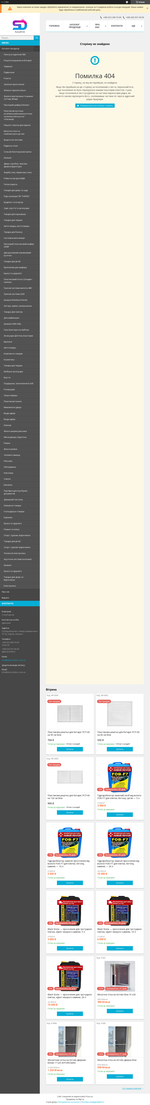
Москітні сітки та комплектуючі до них (14, 132)
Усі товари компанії (131, 1088)
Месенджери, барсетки (15, 437)
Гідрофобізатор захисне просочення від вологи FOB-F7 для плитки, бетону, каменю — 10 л (68, 864)
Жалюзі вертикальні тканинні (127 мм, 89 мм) (18, 97)
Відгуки (5, 597)
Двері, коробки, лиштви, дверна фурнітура (15, 165)
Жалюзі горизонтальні (15, 90)
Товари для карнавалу (15, 214)
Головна (54, 26)
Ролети (7, 78)
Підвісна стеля (11, 145)
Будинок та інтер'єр (13, 202)
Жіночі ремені (10, 449)
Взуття (7, 377)
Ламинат (8, 66)
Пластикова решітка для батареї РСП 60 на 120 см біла (69, 797)
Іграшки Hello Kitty (12, 323)
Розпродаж (9, 389)
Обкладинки (10, 467)
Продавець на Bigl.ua (75, 1099)
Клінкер (7, 425)
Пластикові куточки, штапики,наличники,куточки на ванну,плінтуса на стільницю (18, 115)
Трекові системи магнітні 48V (18, 288)
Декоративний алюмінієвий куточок (17, 254)
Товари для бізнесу (13, 232)
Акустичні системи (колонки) (17, 559)
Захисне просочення (14, 84)
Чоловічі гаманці (12, 455)
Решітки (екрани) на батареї (18, 60)
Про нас (5, 591)
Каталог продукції (10, 48)
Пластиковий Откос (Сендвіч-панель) (18, 280)
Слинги (7, 478)
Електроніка (10, 585)
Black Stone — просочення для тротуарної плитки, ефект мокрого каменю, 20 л (70, 996)
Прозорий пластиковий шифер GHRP (19, 245)
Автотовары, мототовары (16, 226)
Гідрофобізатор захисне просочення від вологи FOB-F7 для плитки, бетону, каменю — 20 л (118, 864)
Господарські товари (14, 511)
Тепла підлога (10, 184)
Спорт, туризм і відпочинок (17, 535)
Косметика (9, 359)
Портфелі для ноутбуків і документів (16, 492)
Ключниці (8, 473)
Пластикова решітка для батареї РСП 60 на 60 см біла (118, 733)
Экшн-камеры (10, 395)
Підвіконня (9, 72)
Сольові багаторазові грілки (17, 151)
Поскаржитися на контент (69, 1102)
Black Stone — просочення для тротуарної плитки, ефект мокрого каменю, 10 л (119, 930)
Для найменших (11, 317)
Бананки (8, 484)
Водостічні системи (13, 139)
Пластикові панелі (13, 401)
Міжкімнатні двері (12, 407)
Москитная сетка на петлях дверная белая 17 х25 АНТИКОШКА (67, 1061)
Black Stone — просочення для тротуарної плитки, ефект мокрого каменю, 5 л (70, 930)
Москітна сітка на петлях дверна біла (116, 1060)
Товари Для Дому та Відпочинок (13, 578)
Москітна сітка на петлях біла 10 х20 (116, 994)
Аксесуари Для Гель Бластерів (18, 335)
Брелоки (8, 341)
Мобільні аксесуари (13, 371)
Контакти (117, 26)
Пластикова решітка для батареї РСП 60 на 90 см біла (69, 733)
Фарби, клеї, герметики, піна (18, 172)
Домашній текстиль (13, 499)
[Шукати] (37, 37)
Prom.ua (89, 1097)
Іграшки (7, 157)
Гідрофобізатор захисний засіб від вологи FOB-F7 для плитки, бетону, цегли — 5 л (119, 797)
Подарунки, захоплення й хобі (18, 383)
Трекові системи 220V (14, 294)
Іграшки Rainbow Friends (15, 300)
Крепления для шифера (15, 267)
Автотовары (10, 347)
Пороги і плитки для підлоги (17, 125)
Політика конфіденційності (92, 1102)
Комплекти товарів (13, 353)
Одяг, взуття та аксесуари (16, 208)
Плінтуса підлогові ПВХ (15, 54)
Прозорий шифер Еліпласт (16, 105)
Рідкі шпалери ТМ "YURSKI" (17, 196)
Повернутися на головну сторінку (96, 105)
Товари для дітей (12, 261)
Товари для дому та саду (16, 190)
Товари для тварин (13, 220)
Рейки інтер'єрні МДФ (14, 178)
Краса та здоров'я (13, 273)
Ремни (7, 443)
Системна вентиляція (14, 238)
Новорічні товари (12, 505)
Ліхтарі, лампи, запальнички (18, 306)
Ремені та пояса (11, 529)
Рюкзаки (8, 461)
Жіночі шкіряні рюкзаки (15, 431)
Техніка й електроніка (14, 553)
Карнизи (8, 517)
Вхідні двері (9, 413)
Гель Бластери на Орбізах (16, 329)
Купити (69, 749)
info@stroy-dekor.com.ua (13, 660)
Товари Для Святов (13, 311)
